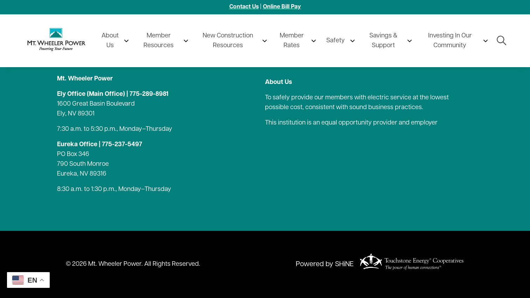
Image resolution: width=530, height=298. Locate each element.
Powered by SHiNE (325, 264)
